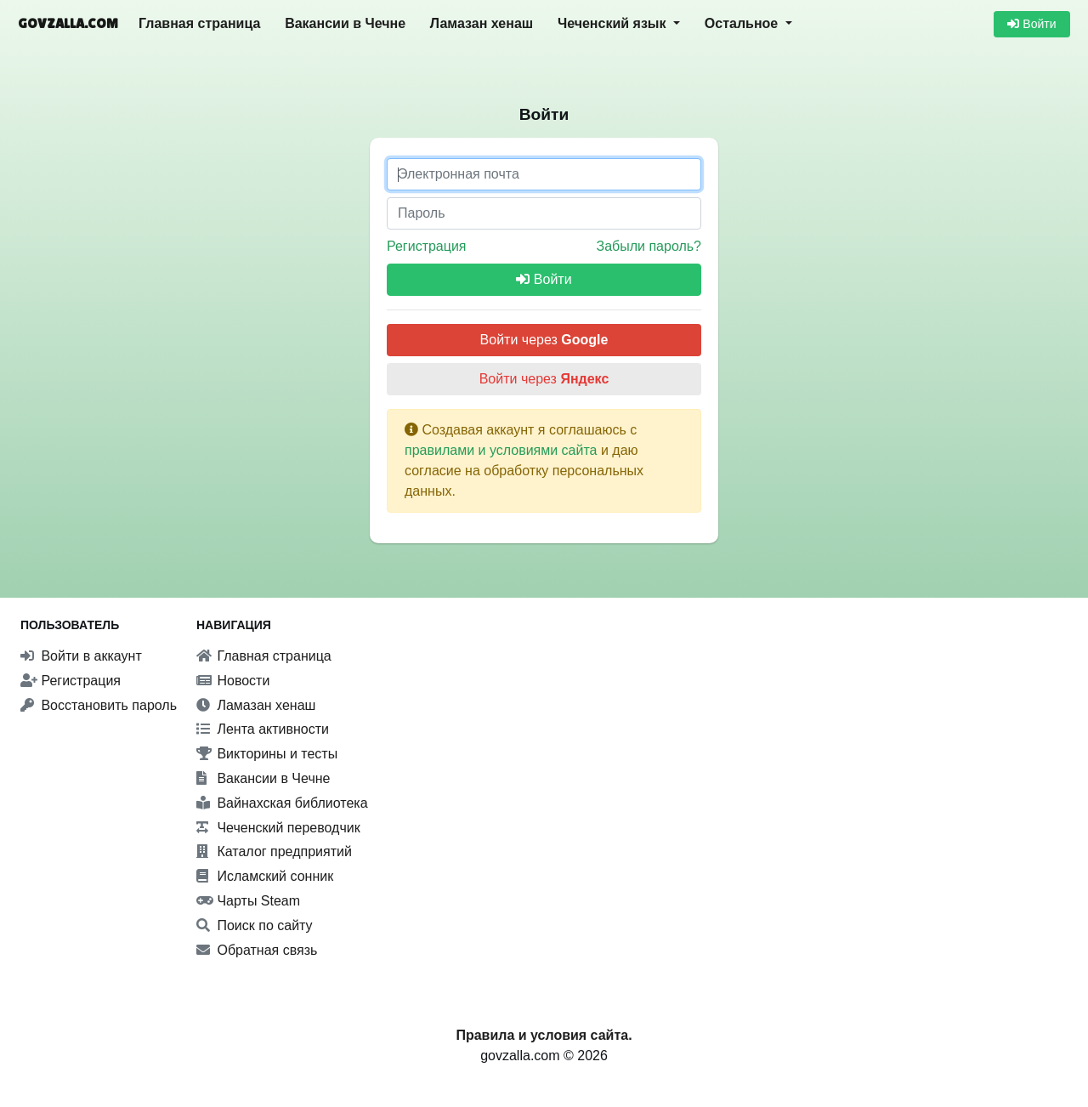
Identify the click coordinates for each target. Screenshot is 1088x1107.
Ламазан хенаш (481, 23)
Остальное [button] (743, 23)
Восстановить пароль (98, 705)
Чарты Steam (248, 901)
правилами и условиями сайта (501, 450)
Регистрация (427, 246)
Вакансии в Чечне (345, 23)
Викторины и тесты (266, 754)
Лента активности (262, 729)
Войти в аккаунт (81, 656)
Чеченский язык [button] (614, 23)
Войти (1031, 24)
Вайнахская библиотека (282, 803)
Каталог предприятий (274, 851)
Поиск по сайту (254, 925)
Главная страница (199, 23)
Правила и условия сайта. (544, 1035)
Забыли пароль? (648, 246)
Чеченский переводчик (278, 827)
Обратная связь (256, 950)
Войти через (544, 339)
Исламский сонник (264, 876)
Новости (232, 680)
